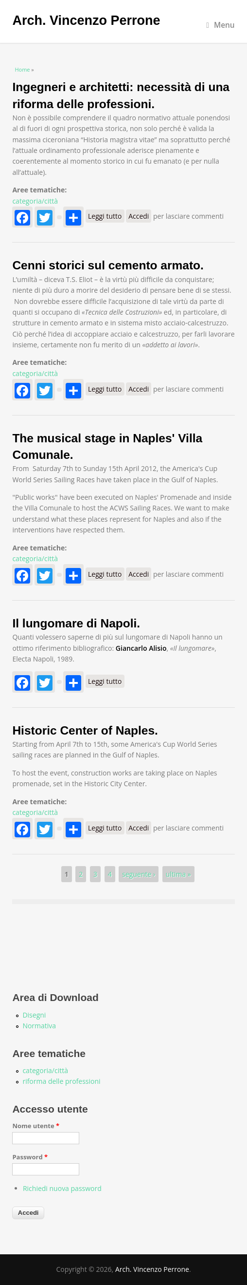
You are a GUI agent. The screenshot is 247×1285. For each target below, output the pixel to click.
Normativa (39, 1025)
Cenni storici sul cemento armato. (107, 265)
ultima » (178, 874)
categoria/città (35, 201)
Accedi (138, 216)
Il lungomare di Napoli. (76, 623)
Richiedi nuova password (62, 1188)
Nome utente (35, 1125)
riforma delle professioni (61, 1081)
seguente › (138, 874)
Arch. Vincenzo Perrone (86, 20)
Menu (220, 25)
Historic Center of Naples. (85, 730)
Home (22, 69)
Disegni (34, 1015)
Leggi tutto (106, 216)
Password (30, 1157)
